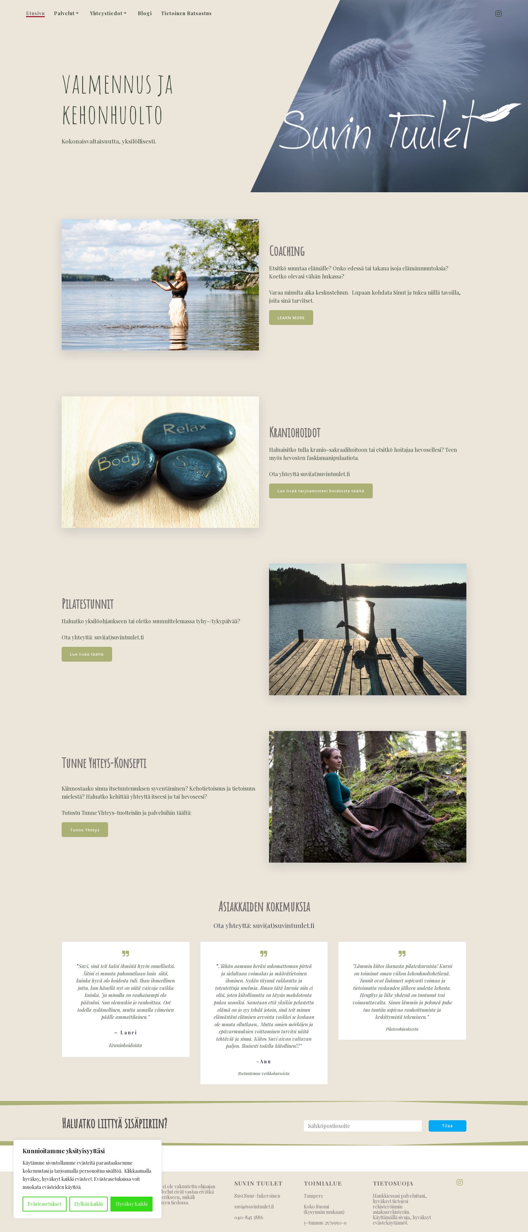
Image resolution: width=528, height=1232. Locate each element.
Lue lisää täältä (87, 654)
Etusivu (35, 13)
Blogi (145, 13)
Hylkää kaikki (88, 1204)
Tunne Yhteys (85, 829)
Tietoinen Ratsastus (186, 13)
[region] (87, 1179)
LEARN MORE (291, 317)
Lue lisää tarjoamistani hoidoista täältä (322, 491)
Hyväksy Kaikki (131, 1204)
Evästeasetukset (44, 1204)
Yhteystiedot (106, 13)
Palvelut (64, 13)
